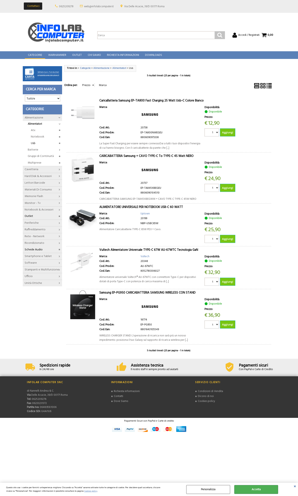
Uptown (145, 216)
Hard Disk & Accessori (38, 179)
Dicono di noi (206, 399)
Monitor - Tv (33, 206)
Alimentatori (35, 127)
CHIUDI (295, 487)
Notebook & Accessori (39, 212)
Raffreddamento (35, 232)
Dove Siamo (121, 404)
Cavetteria (31, 172)
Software (31, 266)
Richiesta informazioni (127, 394)
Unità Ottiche (33, 286)
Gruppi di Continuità (41, 159)
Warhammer (57, 56)
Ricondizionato (34, 246)
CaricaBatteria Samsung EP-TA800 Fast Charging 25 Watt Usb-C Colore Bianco (151, 103)
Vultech (145, 259)
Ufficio (29, 279)
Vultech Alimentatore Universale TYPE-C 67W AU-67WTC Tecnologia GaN (148, 252)
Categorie (35, 56)
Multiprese (34, 165)
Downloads (152, 56)
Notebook (37, 139)
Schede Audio (34, 252)
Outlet (76, 56)
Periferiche (32, 225)
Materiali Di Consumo (38, 192)
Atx (33, 133)
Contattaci (33, 6)
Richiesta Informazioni (122, 56)
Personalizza (208, 489)
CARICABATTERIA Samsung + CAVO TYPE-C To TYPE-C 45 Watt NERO (146, 159)
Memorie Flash (34, 199)
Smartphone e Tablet (38, 259)
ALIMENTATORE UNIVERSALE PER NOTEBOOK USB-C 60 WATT (141, 210)
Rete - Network (34, 239)
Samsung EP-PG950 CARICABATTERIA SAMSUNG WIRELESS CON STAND (147, 295)
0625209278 (66, 6)
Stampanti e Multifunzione (42, 272)
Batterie (33, 152)
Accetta (256, 489)
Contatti (118, 399)
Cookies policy (90, 491)
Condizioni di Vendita (210, 394)
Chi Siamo (93, 56)
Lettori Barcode (35, 186)
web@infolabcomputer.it (99, 6)
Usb (33, 146)
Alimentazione (34, 120)
